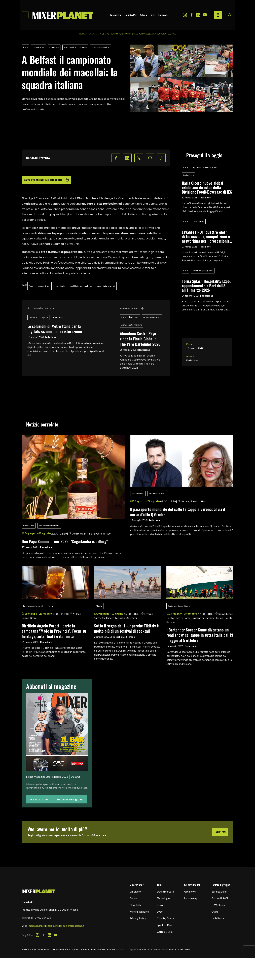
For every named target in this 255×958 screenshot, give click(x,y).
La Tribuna (217, 918)
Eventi (92, 34)
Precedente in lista (40, 308)
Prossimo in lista (132, 308)
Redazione (50, 337)
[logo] (63, 15)
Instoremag (190, 898)
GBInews (115, 14)
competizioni (38, 47)
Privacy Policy (138, 918)
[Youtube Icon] (205, 15)
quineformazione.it (73, 925)
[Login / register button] (218, 15)
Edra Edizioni (219, 891)
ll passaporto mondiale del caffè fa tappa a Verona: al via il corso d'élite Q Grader (177, 511)
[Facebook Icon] (192, 15)
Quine (214, 911)
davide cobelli (138, 493)
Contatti (134, 898)
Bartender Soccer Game (179, 606)
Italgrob (163, 14)
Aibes (143, 14)
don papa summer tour (49, 525)
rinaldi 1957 (28, 525)
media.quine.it (37, 925)
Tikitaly (99, 606)
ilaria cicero (188, 175)
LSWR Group (218, 904)
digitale (45, 317)
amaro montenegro (152, 317)
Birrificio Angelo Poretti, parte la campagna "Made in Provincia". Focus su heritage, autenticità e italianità (54, 631)
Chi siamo (135, 891)
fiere (25, 47)
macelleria (54, 47)
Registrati (220, 831)
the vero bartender (129, 317)
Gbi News (190, 891)
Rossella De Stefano (124, 636)
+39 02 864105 (42, 917)
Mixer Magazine (139, 911)
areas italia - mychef (100, 47)
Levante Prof (198, 221)
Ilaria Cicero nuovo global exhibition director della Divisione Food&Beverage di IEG (207, 187)
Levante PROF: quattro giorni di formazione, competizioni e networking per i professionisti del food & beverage (207, 236)
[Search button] (229, 15)
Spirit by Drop (165, 925)
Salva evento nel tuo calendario (46, 180)
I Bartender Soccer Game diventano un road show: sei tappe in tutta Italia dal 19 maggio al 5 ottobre (199, 635)
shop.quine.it (53, 925)
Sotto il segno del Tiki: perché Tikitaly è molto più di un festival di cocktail (126, 628)
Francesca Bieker (157, 493)
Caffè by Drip (165, 931)
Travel (160, 904)
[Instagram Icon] (185, 15)
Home (82, 34)
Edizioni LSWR (219, 898)
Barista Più (130, 14)
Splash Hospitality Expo (203, 270)
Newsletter (136, 904)
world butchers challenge (75, 47)
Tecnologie (163, 898)
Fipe (152, 14)
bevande (33, 317)
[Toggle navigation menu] (25, 15)
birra (51, 606)
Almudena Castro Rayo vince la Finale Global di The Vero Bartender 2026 (140, 338)
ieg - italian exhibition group (205, 167)
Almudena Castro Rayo (131, 325)
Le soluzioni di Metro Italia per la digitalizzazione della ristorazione (54, 328)
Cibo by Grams (165, 918)
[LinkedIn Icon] (198, 15)
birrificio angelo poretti (33, 606)
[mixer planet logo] (39, 891)
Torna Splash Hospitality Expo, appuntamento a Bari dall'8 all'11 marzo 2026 (206, 285)
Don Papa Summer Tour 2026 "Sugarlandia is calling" (65, 541)
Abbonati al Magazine (69, 799)
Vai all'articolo (39, 799)
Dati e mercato (165, 891)
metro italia (58, 317)
